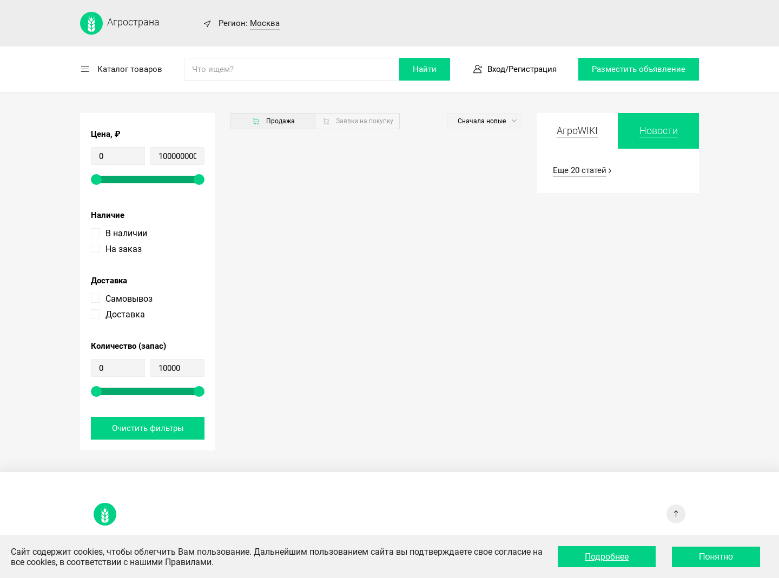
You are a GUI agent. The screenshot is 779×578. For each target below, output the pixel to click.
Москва (265, 23)
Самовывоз (129, 299)
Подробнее (607, 557)
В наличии (126, 233)
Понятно (716, 556)
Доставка (125, 314)
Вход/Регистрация (522, 69)
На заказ (123, 249)
